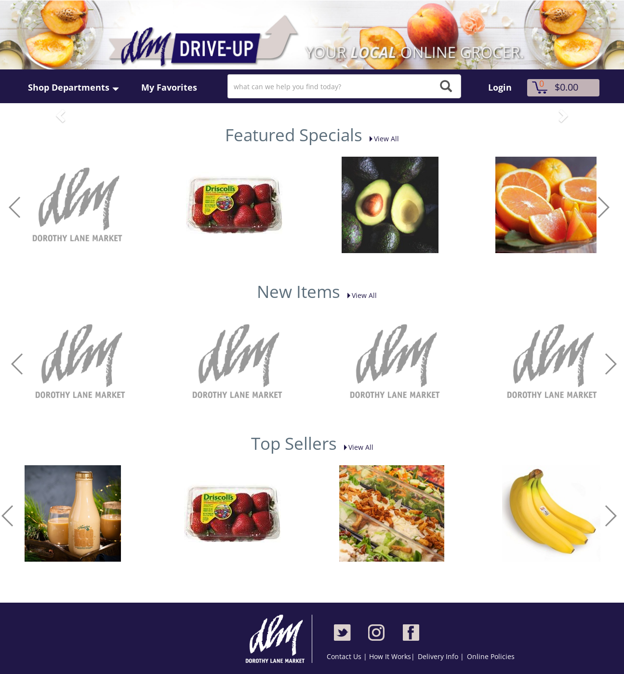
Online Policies (491, 656)
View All (381, 138)
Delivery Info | (441, 656)
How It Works (390, 656)
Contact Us (345, 656)
